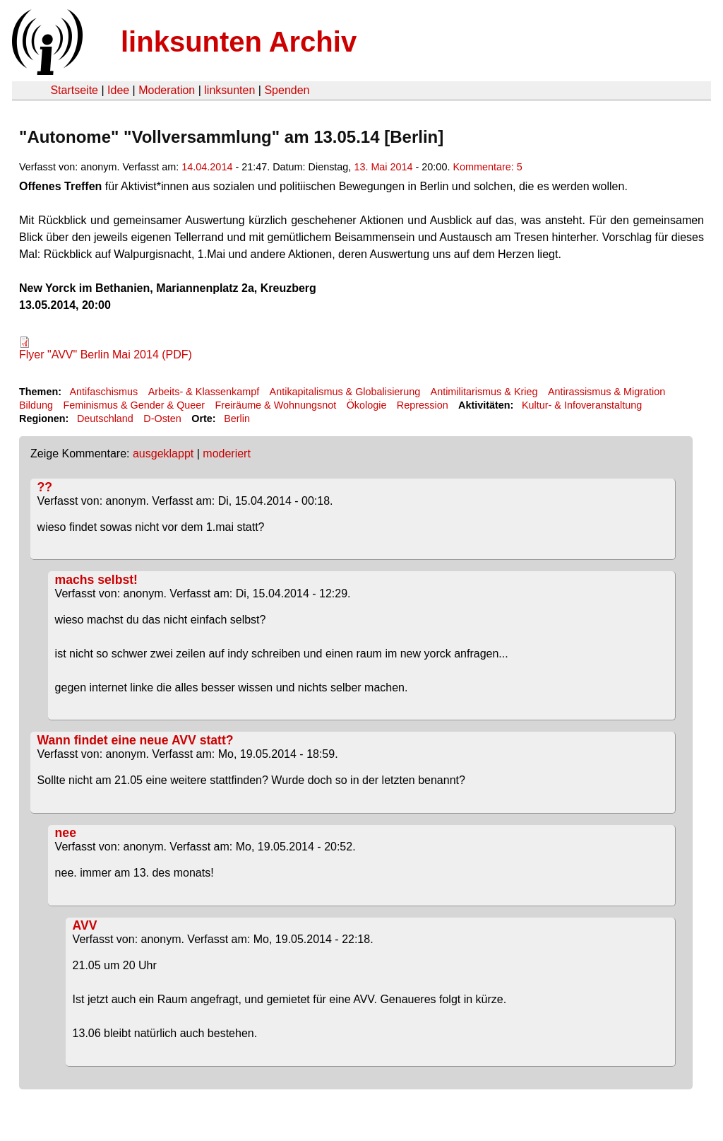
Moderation (166, 90)
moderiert (227, 453)
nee (65, 833)
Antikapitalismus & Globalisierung (345, 391)
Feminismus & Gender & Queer (134, 405)
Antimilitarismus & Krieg (484, 391)
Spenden (286, 90)
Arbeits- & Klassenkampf (204, 391)
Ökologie (367, 405)
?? (45, 487)
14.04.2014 (206, 166)
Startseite (74, 90)
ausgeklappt (163, 453)
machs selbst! (96, 580)
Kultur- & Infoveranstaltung (582, 405)
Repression (422, 405)
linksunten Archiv (239, 41)
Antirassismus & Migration (606, 391)
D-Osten (162, 418)
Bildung (36, 405)
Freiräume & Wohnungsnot (276, 405)
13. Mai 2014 (383, 166)
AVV (85, 925)
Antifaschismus (103, 391)
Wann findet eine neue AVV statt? (135, 740)
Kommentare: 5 (487, 166)
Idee (118, 90)
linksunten (229, 90)
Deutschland (105, 418)
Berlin (237, 418)
